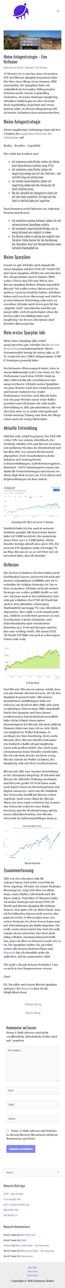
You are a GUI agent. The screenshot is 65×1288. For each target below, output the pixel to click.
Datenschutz (32, 1275)
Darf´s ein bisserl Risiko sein (16, 1204)
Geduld (24, 1240)
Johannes (8, 1245)
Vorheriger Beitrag (33, 1004)
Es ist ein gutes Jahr (12, 1199)
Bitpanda (10, 952)
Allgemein (29, 67)
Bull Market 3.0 (10, 1215)
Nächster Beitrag (32, 1013)
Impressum (32, 1271)
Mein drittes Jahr (11, 1209)
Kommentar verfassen (13, 67)
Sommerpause (27, 1256)
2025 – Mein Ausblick (13, 1194)
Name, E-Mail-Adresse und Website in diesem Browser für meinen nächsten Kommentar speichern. (32, 1134)
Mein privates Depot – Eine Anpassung (32, 1245)
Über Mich (32, 1267)
